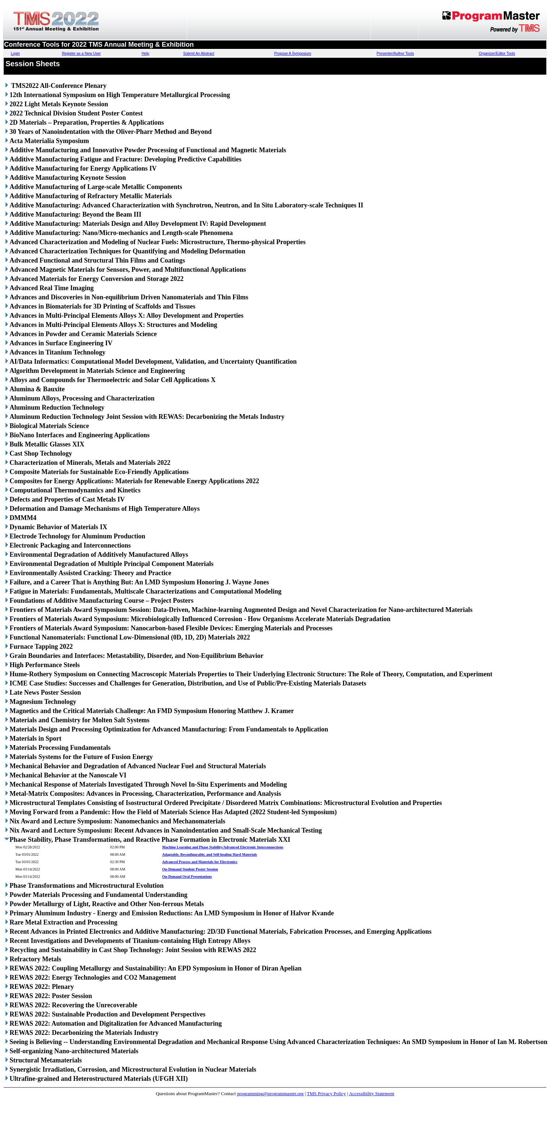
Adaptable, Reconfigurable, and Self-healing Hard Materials (209, 854)
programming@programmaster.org (270, 1093)
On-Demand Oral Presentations (187, 877)
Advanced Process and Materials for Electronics (200, 862)
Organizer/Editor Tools (497, 53)
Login (15, 53)
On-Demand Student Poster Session (190, 869)
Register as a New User (81, 53)
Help (145, 53)
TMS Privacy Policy (326, 1093)
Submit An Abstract (198, 53)
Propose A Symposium (292, 53)
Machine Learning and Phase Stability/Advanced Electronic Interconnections (222, 847)
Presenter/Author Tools (395, 53)
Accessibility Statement (371, 1093)
